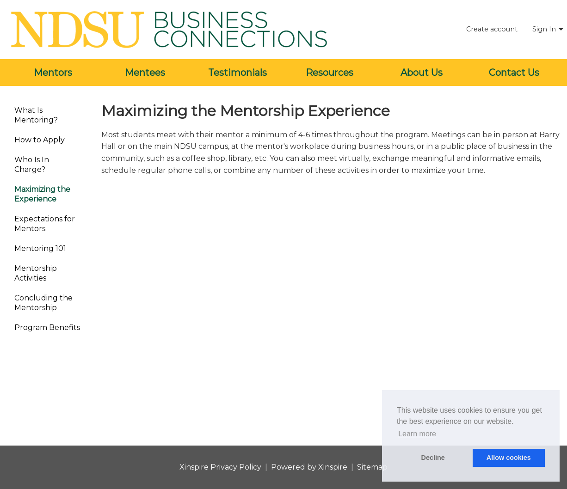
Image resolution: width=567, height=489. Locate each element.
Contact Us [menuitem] (514, 72)
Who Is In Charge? (31, 164)
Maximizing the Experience (42, 194)
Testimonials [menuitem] (237, 72)
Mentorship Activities (35, 273)
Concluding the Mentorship (43, 302)
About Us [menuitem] (422, 72)
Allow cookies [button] (509, 457)
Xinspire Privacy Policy (220, 467)
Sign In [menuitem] (544, 29)
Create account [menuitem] (492, 29)
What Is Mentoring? (36, 115)
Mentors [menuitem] (53, 72)
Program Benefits (47, 327)
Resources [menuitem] (329, 72)
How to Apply (39, 139)
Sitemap (372, 467)
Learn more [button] (417, 434)
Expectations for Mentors (44, 223)
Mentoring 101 (40, 248)
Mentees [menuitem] (145, 72)
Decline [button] (433, 457)
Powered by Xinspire (309, 467)
